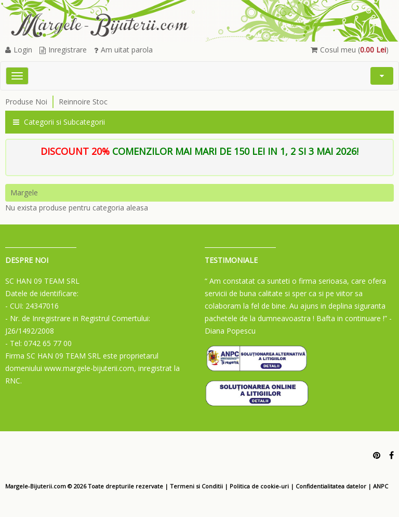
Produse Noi (26, 102)
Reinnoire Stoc (83, 102)
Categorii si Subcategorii (59, 122)
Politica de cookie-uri (259, 486)
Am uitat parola (123, 50)
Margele (24, 192)
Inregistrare (63, 50)
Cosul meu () (350, 50)
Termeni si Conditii (196, 486)
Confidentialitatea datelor (331, 486)
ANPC (380, 486)
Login (18, 50)
